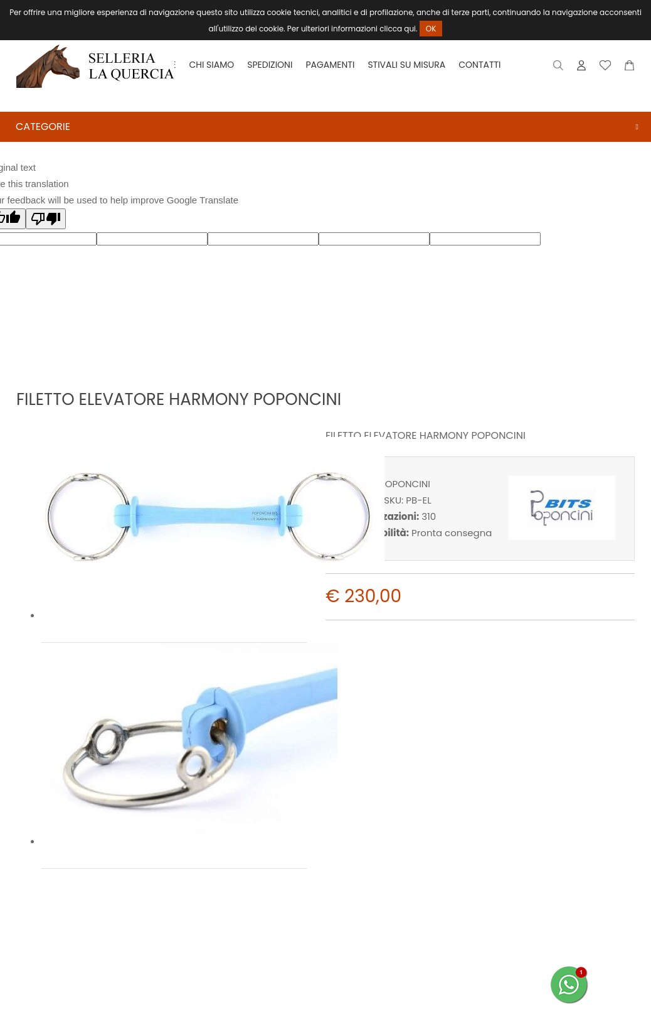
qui (410, 28)
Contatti (479, 64)
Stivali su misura (406, 64)
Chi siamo (211, 64)
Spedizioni (269, 64)
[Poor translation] (46, 218)
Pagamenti (329, 64)
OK (431, 28)
